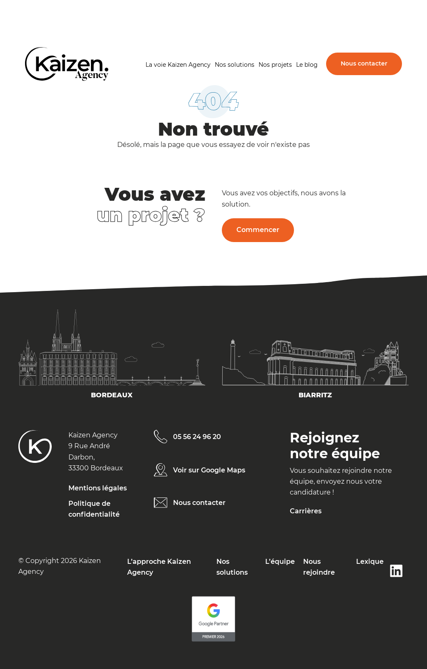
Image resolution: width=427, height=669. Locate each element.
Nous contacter (364, 63)
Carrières (306, 511)
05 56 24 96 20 (197, 437)
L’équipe (280, 561)
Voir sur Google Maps (209, 470)
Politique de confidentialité (94, 509)
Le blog (307, 64)
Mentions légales (97, 488)
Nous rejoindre (319, 567)
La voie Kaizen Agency (178, 64)
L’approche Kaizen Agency (159, 567)
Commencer (257, 230)
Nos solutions (234, 64)
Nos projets (275, 64)
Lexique (370, 561)
